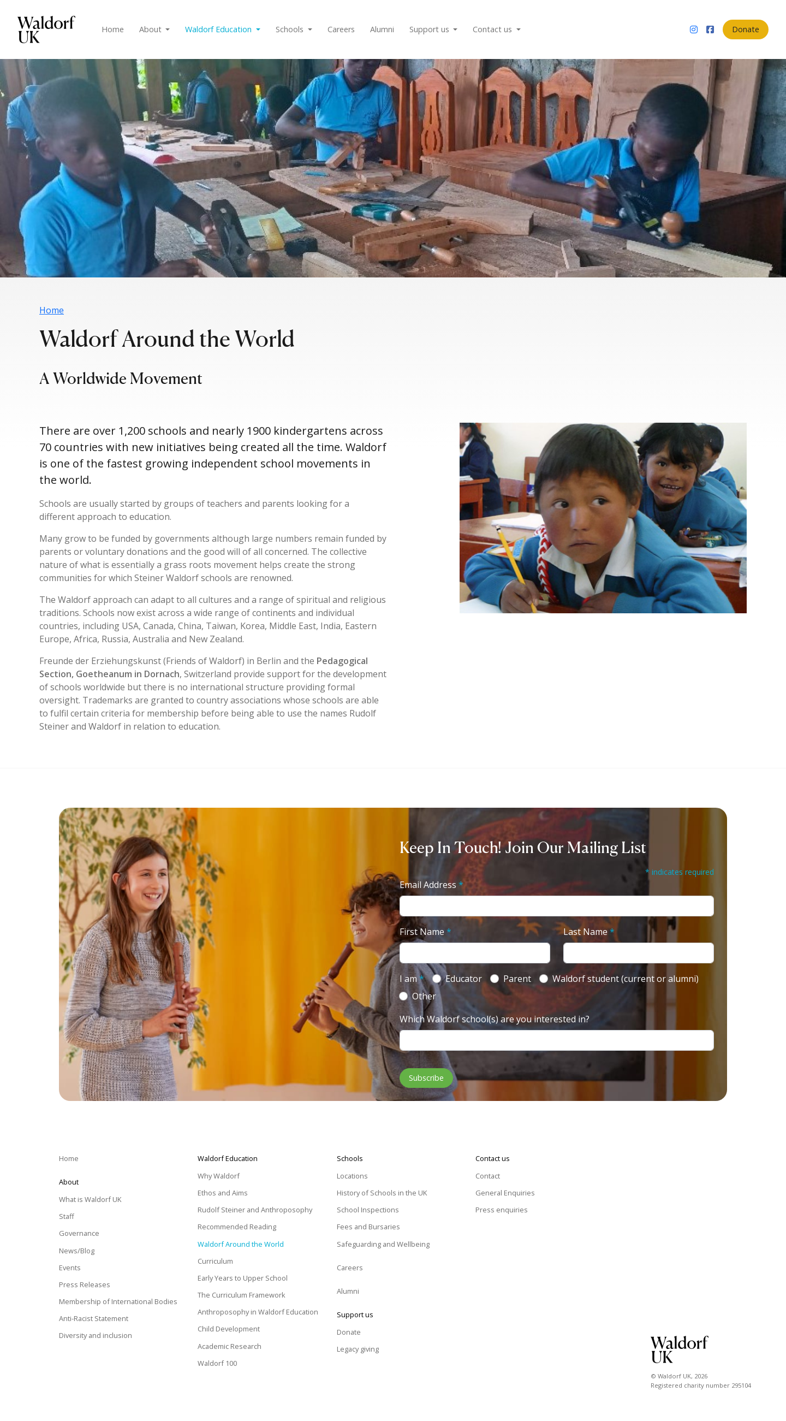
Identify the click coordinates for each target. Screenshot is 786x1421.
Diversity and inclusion (95, 1335)
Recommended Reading (237, 1226)
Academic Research (229, 1346)
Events (70, 1267)
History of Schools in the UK (382, 1193)
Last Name (589, 932)
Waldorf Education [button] (219, 29)
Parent (517, 979)
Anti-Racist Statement (93, 1318)
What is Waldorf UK (90, 1199)
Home (113, 29)
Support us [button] (430, 29)
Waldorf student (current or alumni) (625, 979)
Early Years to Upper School (243, 1278)
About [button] (151, 29)
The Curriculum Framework (241, 1295)
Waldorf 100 (217, 1363)
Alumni (382, 29)
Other (424, 996)
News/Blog (76, 1251)
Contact (487, 1176)
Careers (341, 29)
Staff (66, 1216)
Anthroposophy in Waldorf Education (258, 1312)
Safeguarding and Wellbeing (383, 1244)
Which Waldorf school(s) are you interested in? (495, 1019)
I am (412, 979)
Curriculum (215, 1261)
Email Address (431, 885)
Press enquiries (501, 1210)
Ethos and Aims (223, 1193)
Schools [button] (291, 29)
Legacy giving (358, 1349)
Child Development (229, 1329)
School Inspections (368, 1210)
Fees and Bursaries (368, 1226)
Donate (745, 29)
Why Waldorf (219, 1176)
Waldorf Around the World (241, 1244)
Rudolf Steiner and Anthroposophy (255, 1210)
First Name (425, 932)
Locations (352, 1176)
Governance (79, 1233)
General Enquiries (505, 1193)
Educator (463, 979)
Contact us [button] (493, 29)
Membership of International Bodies (118, 1301)
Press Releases (84, 1284)
